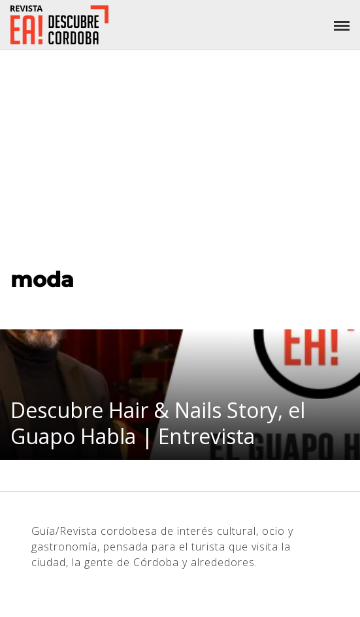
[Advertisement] (180, 148)
